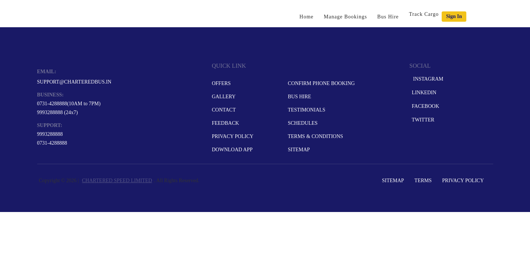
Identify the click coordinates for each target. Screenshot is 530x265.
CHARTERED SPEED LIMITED (117, 180)
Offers (221, 83)
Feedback (225, 123)
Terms (423, 180)
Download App (232, 149)
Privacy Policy (232, 136)
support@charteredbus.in (74, 82)
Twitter (422, 120)
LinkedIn (423, 92)
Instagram (426, 79)
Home (307, 17)
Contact (224, 110)
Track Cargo (424, 14)
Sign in (454, 16)
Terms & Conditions (315, 136)
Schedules (303, 123)
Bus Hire (388, 17)
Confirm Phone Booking (321, 83)
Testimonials (306, 110)
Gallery (224, 96)
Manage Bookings (345, 17)
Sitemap (299, 149)
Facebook (424, 106)
